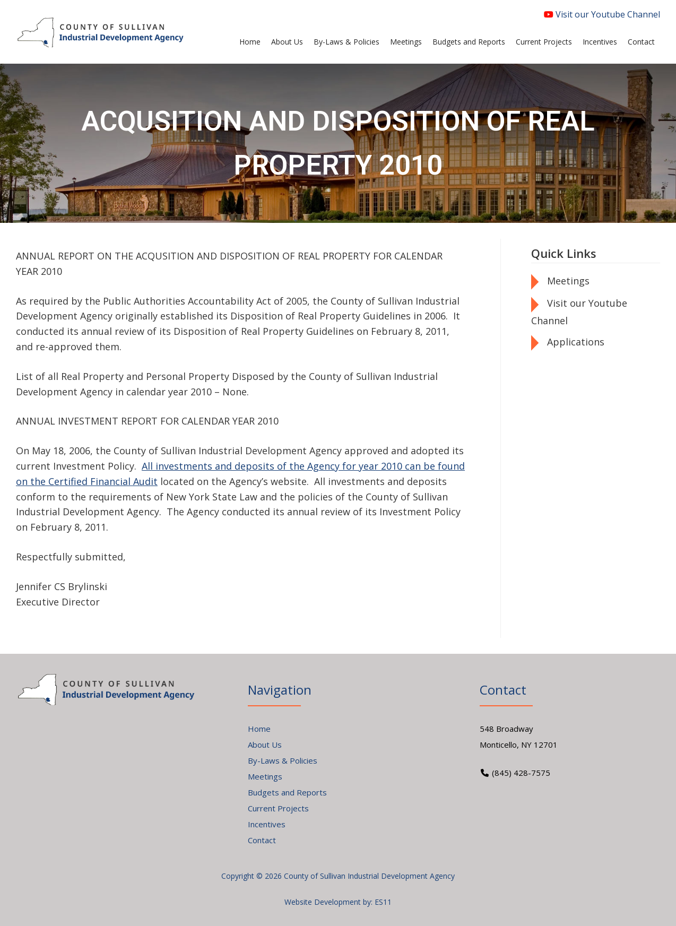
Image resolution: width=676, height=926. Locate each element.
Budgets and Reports (287, 792)
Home (259, 728)
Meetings (568, 280)
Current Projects (278, 808)
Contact (262, 840)
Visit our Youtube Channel (602, 14)
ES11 (383, 902)
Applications (575, 341)
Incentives (266, 824)
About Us (265, 744)
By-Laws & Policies (282, 760)
